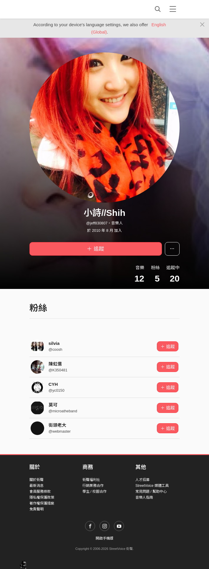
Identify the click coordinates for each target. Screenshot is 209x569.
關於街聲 (36, 480)
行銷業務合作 (93, 486)
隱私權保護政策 (41, 497)
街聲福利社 (91, 480)
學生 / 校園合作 (94, 491)
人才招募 (142, 480)
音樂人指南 (144, 497)
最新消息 (36, 486)
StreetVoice (53, 9)
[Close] (202, 24)
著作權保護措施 (41, 503)
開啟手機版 (104, 538)
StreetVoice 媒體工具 (152, 486)
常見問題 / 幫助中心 (151, 491)
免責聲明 (36, 509)
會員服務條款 (40, 491)
